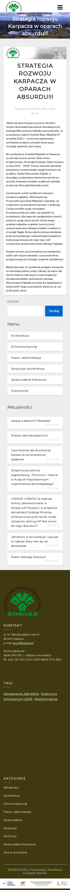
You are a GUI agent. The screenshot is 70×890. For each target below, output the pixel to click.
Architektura (20, 335)
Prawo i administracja (26, 357)
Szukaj (13, 301)
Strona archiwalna (15, 852)
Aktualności (11, 787)
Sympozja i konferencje (28, 368)
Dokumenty (19, 391)
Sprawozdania (13, 820)
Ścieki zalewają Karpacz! (28, 557)
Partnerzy (10, 836)
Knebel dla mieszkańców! (29, 435)
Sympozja (10, 828)
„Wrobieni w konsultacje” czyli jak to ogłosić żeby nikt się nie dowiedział (34, 541)
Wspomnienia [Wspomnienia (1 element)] (45, 699)
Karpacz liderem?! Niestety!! (31, 421)
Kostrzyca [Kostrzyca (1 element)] (49, 694)
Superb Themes (36, 873)
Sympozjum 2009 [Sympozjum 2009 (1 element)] (18, 699)
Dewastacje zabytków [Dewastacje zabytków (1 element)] (21, 694)
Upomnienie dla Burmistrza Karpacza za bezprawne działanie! (31, 455)
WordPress (54, 869)
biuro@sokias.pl (23, 643)
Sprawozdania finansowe (28, 379)
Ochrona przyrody (24, 346)
